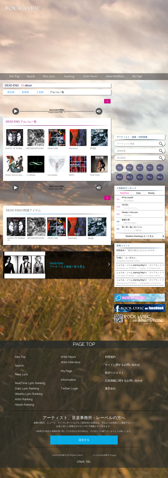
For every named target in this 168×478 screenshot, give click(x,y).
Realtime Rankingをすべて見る (140, 236)
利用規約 (110, 356)
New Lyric (21, 374)
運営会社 (110, 388)
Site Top (20, 356)
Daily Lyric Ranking (27, 388)
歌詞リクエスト (114, 372)
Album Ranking (24, 404)
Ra (149, 177)
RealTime (124, 193)
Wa (160, 177)
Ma (129, 177)
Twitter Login (69, 388)
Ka (129, 167)
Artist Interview (70, 362)
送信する (84, 439)
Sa (139, 167)
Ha (119, 177)
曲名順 (11, 92)
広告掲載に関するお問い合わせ (124, 380)
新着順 (25, 92)
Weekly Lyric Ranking (29, 393)
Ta (150, 167)
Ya (139, 177)
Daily (138, 193)
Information (68, 379)
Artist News (68, 356)
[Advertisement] (104, 35)
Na (160, 167)
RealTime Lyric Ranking (30, 383)
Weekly (151, 193)
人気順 (40, 92)
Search (19, 365)
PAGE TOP (84, 344)
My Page (66, 371)
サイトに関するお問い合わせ (122, 364)
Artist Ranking (24, 399)
